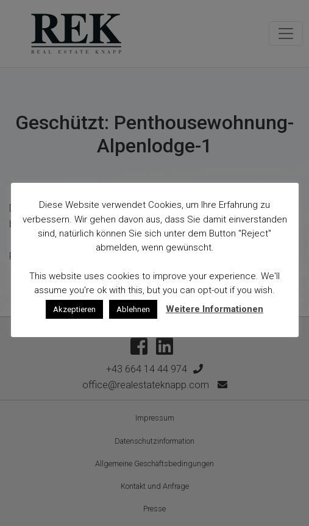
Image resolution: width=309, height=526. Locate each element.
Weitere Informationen (214, 309)
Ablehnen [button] (133, 309)
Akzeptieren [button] (74, 309)
